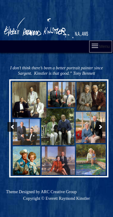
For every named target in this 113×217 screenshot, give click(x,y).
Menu (101, 46)
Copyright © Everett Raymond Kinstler (56, 198)
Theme (12, 192)
